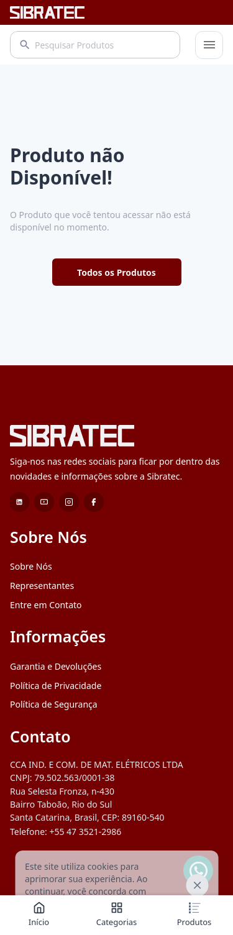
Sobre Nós (31, 566)
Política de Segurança (54, 704)
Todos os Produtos (116, 272)
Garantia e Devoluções (55, 666)
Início (39, 914)
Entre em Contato (46, 605)
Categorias (116, 914)
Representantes (42, 585)
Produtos (194, 914)
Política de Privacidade (55, 685)
